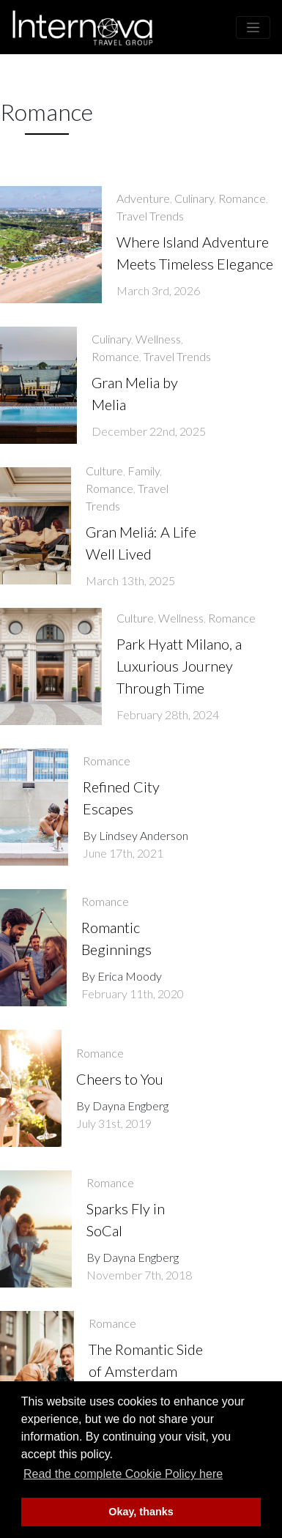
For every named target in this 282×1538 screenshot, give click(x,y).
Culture (104, 471)
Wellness (158, 339)
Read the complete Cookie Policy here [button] (123, 1474)
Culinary (194, 198)
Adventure (143, 198)
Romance (242, 198)
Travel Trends (150, 216)
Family (143, 471)
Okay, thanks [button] (141, 1511)
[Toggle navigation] (253, 27)
